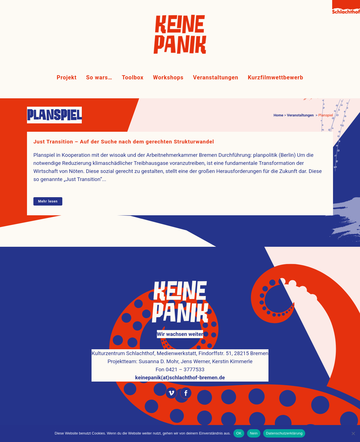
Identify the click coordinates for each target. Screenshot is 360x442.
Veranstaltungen (300, 115)
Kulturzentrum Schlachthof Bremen (189, 415)
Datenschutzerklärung (284, 433)
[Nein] (353, 433)
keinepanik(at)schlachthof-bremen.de (180, 363)
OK (238, 433)
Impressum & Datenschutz (180, 423)
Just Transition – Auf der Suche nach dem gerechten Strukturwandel (123, 141)
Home (278, 115)
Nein (254, 433)
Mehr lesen (48, 201)
